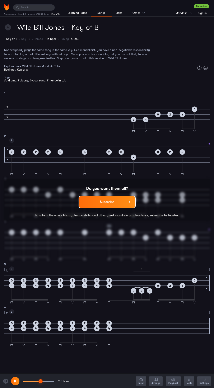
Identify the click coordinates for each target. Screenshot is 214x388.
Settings (204, 381)
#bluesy (23, 80)
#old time (10, 80)
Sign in (202, 13)
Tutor (141, 381)
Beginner (9, 69)
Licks (119, 12)
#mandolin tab (56, 80)
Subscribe (201, 6)
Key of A (22, 69)
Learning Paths (77, 12)
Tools (189, 381)
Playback (173, 381)
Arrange (156, 381)
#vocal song (37, 80)
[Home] (6, 7)
